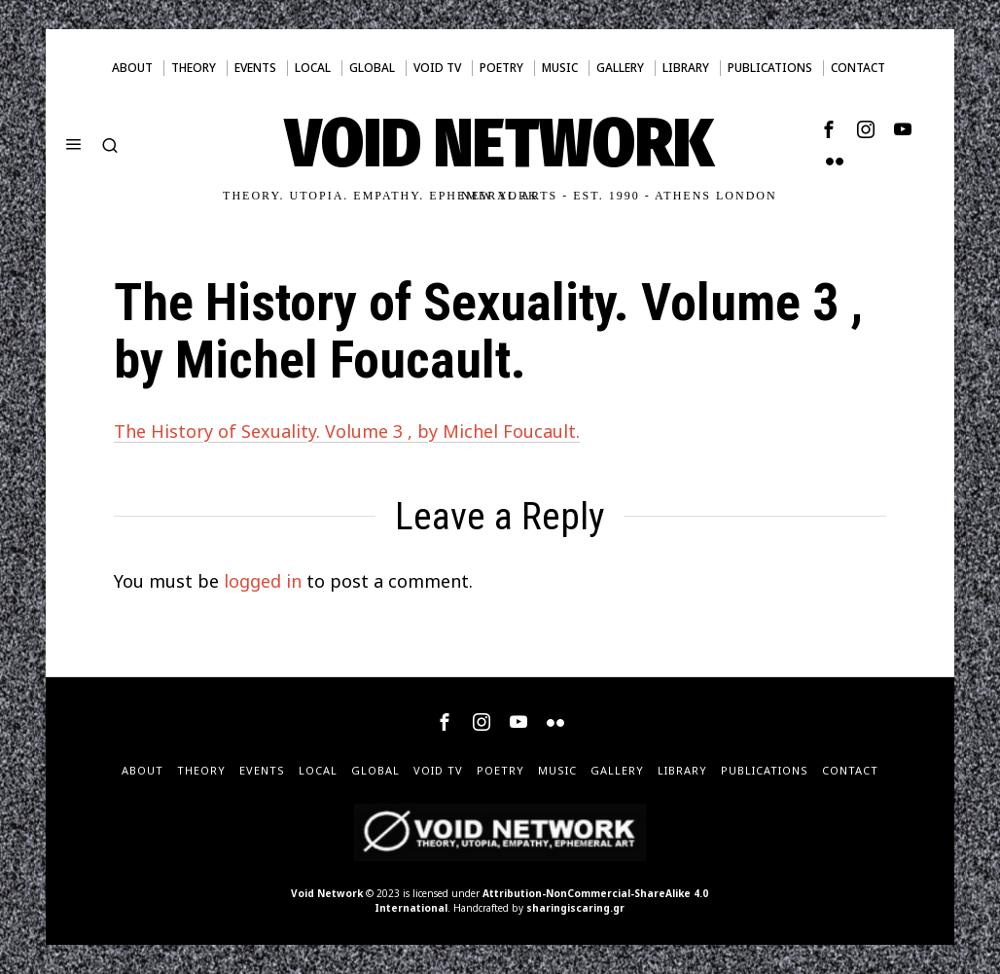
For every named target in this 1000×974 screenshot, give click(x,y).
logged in (263, 581)
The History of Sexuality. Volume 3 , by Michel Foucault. (347, 431)
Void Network (327, 893)
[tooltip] (828, 129)
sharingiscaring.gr (575, 908)
